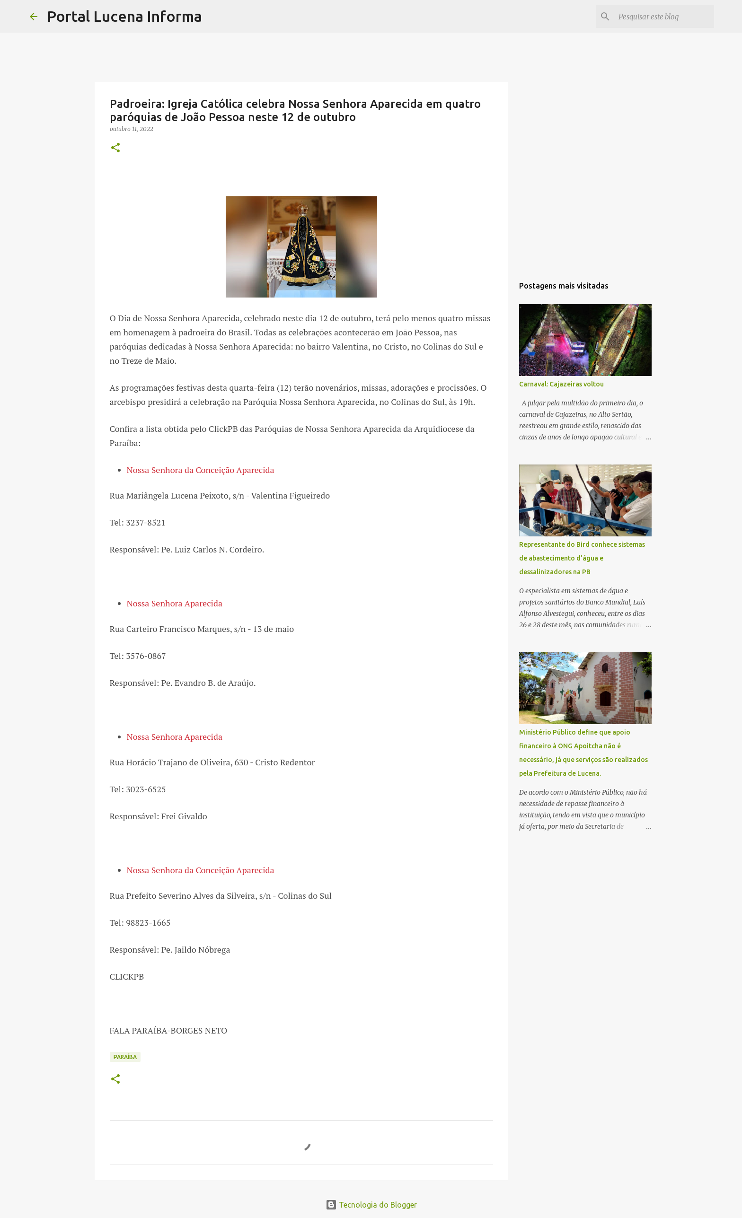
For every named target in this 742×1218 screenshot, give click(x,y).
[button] (115, 148)
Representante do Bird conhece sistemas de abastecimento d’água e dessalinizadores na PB (582, 558)
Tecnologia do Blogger (371, 1204)
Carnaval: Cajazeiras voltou (561, 384)
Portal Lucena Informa (124, 16)
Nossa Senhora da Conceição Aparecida (200, 469)
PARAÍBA (125, 1057)
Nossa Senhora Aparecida (175, 603)
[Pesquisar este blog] (664, 16)
